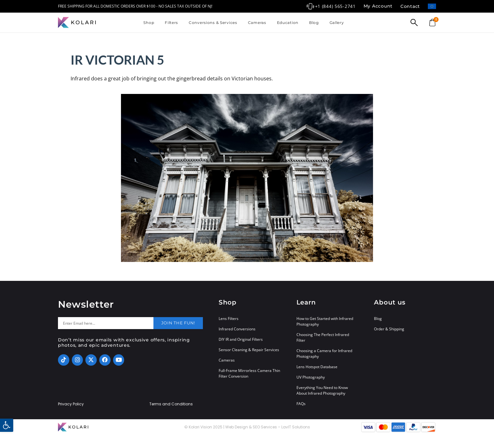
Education (287, 22)
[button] (6, 425)
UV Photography (310, 377)
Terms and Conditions (171, 404)
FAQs (301, 403)
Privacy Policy (71, 404)
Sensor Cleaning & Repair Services (249, 349)
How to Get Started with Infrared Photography (324, 321)
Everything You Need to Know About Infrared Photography (322, 390)
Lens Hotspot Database (316, 366)
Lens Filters (228, 318)
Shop (148, 22)
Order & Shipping (389, 329)
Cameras (257, 22)
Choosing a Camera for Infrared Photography (324, 353)
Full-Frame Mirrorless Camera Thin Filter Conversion (249, 373)
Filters (171, 22)
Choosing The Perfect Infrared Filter (322, 337)
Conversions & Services (213, 22)
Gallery (337, 22)
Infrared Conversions (237, 329)
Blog (314, 22)
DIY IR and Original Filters (241, 339)
